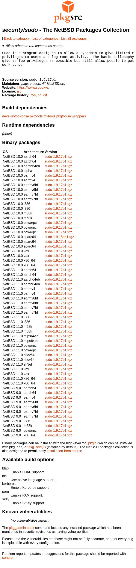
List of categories (45, 38)
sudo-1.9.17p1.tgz (58, 161)
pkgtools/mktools (42, 121)
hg (39, 100)
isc (19, 96)
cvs (33, 100)
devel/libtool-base (15, 121)
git (45, 100)
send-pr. (8, 562)
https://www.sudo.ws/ (33, 92)
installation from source (64, 456)
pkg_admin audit (21, 533)
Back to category (17, 38)
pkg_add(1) (37, 452)
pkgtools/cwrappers (71, 121)
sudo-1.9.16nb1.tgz (59, 242)
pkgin (92, 448)
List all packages (73, 38)
